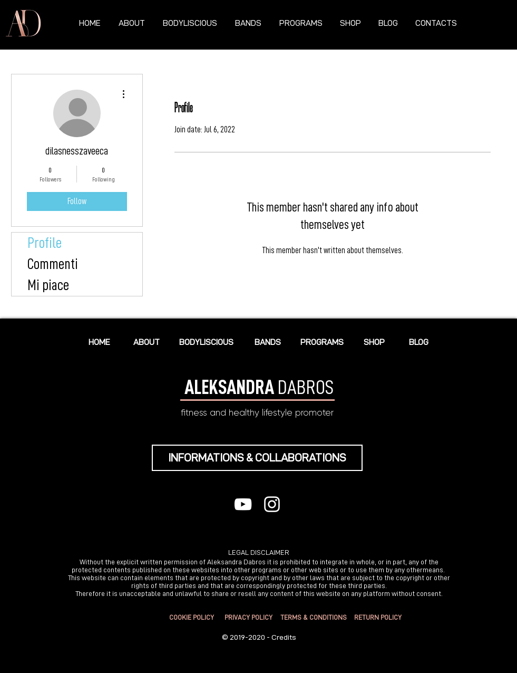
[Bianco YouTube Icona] (242, 504)
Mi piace (48, 285)
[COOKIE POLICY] (191, 617)
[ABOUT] (146, 341)
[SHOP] (374, 341)
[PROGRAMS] (322, 341)
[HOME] (99, 341)
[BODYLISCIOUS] (206, 341)
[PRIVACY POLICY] (248, 617)
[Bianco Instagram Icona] (271, 504)
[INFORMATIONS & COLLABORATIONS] (257, 458)
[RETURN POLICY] (377, 617)
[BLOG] (418, 341)
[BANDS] (267, 341)
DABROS (259, 387)
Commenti (52, 264)
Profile (44, 243)
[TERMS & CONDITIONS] (314, 617)
